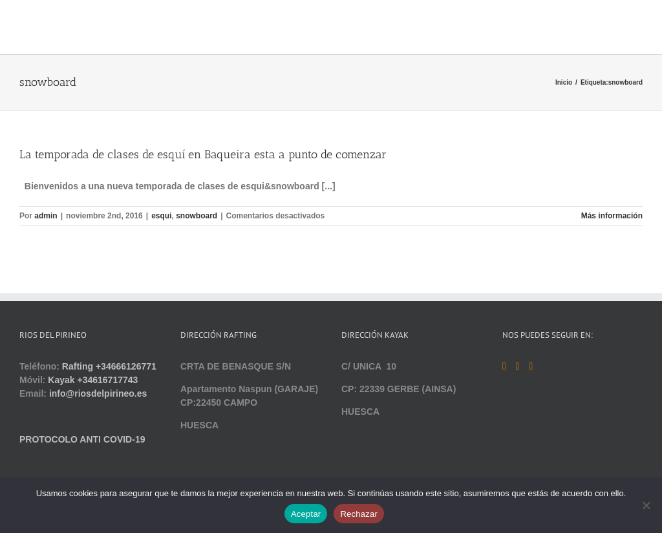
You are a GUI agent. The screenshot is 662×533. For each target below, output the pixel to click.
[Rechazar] (645, 505)
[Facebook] (504, 366)
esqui (161, 215)
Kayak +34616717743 (93, 380)
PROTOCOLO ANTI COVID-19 (82, 439)
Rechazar (359, 514)
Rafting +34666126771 (109, 366)
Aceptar (306, 514)
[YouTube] (518, 366)
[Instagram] (531, 366)
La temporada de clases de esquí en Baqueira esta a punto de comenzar (203, 154)
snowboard (196, 215)
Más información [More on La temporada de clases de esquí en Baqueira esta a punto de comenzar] (612, 215)
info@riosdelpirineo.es (98, 393)
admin (45, 215)
